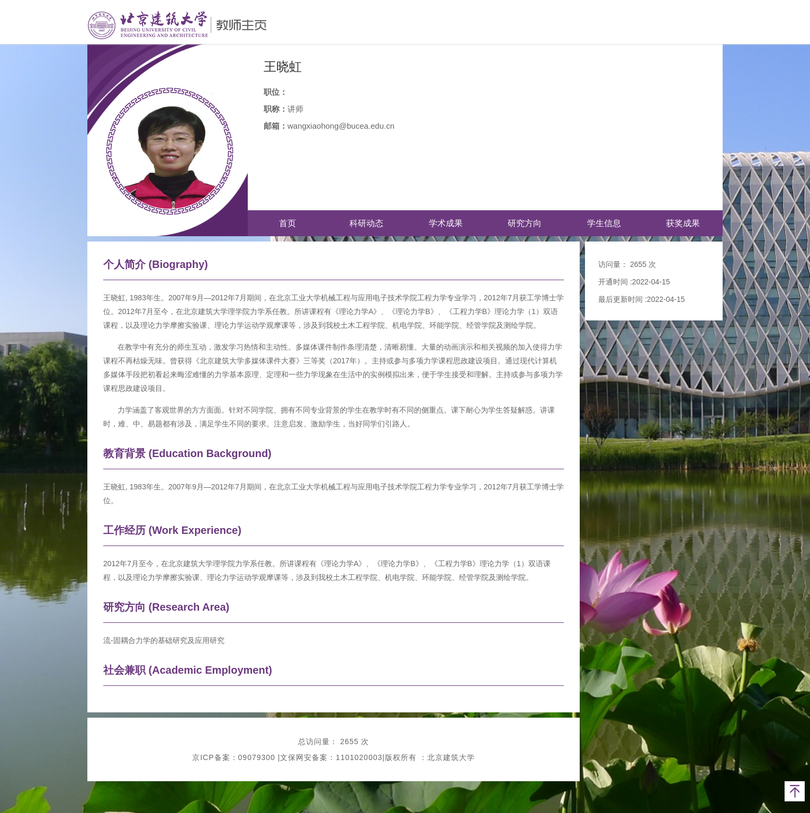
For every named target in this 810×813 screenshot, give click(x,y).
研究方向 (525, 223)
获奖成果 (683, 223)
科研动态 (366, 223)
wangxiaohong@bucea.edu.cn (340, 125)
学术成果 (446, 223)
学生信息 (604, 223)
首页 (287, 223)
